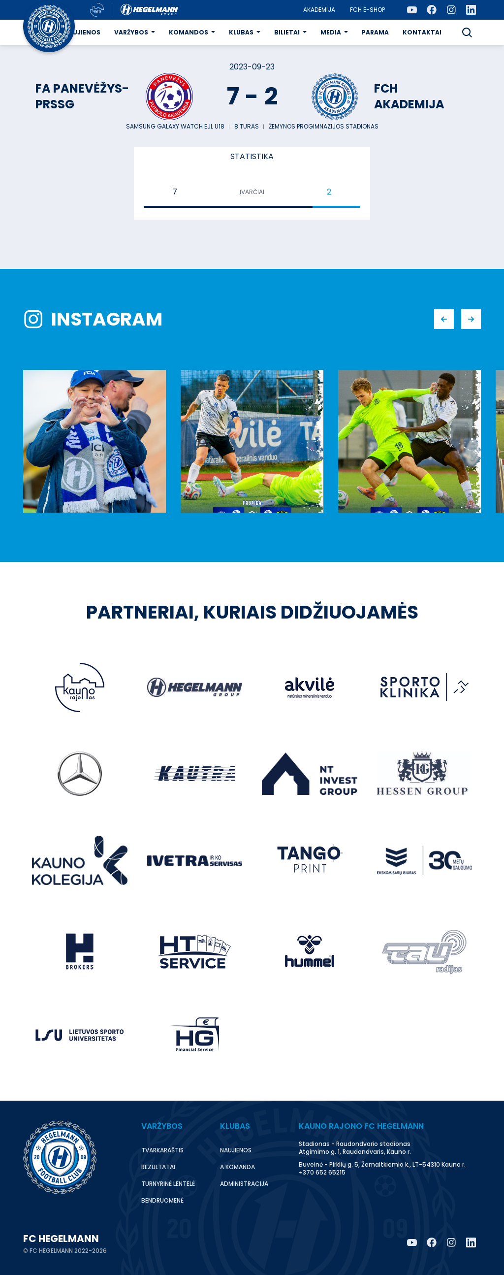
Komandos (188, 32)
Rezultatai (158, 1167)
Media (330, 32)
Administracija (244, 1183)
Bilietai (287, 32)
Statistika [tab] (252, 156)
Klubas (241, 32)
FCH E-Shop (367, 9)
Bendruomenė (162, 1200)
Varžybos (131, 32)
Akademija (319, 9)
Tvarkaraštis (162, 1150)
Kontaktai (422, 32)
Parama (375, 32)
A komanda (237, 1167)
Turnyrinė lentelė (168, 1183)
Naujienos (81, 32)
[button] (467, 32)
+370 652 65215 (322, 1172)
